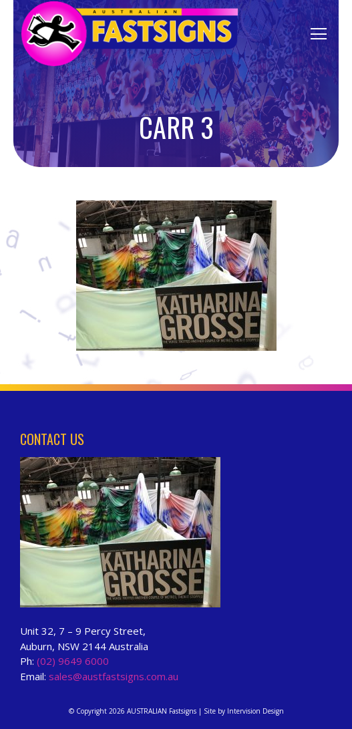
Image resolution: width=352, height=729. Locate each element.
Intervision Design (255, 711)
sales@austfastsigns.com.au (113, 676)
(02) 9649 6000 (73, 661)
